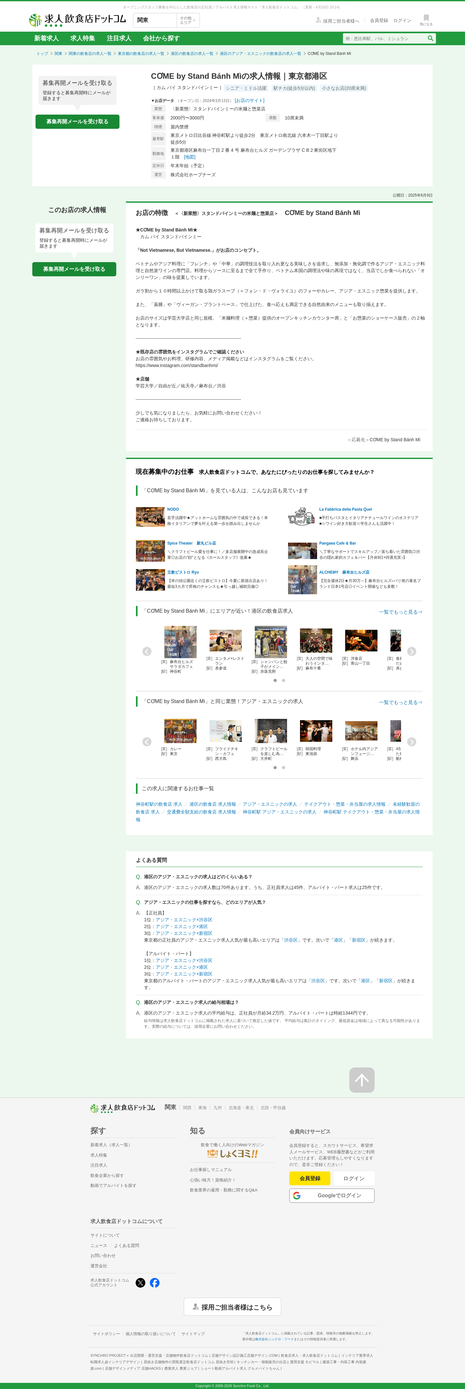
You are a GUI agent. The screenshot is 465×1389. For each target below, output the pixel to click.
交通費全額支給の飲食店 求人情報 (201, 811)
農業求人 (180, 1368)
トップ (42, 53)
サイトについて (105, 1235)
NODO (173, 509)
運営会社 (98, 1265)
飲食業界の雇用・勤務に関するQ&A (223, 1190)
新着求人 (46, 38)
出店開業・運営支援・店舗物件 (169, 1355)
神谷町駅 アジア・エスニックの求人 (279, 811)
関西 (187, 1107)
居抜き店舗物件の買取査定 (188, 1362)
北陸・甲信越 (273, 1107)
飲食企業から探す (107, 1175)
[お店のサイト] (249, 100)
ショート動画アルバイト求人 (240, 1368)
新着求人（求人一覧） (111, 1144)
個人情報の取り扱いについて (151, 1334)
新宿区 (359, 940)
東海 (202, 1107)
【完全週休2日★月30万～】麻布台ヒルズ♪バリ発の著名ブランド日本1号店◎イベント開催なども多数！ (370, 583)
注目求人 (119, 38)
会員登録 (310, 1178)
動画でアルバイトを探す (113, 1185)
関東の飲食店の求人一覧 (90, 53)
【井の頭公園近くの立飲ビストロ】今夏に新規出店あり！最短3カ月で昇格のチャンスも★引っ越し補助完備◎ (217, 583)
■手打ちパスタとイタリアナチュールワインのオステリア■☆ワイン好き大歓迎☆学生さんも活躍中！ (368, 521)
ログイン (354, 1178)
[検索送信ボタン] (430, 38)
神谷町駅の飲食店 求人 (159, 804)
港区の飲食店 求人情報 (213, 804)
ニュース (98, 1245)
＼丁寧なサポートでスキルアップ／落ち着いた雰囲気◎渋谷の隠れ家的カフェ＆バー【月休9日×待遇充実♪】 (369, 554)
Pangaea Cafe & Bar (337, 543)
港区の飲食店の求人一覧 (192, 53)
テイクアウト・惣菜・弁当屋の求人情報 (345, 804)
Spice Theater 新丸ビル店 (191, 543)
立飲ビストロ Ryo (183, 572)
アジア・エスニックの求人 (270, 804)
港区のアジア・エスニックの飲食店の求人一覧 (260, 53)
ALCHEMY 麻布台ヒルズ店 (344, 572)
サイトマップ (193, 1334)
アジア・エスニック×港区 (182, 926)
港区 (338, 940)
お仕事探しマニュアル (211, 1169)
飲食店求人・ (309, 1355)
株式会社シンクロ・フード (274, 1339)
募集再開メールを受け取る (77, 121)
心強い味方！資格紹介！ (213, 1180)
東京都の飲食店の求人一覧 (141, 53)
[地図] (190, 156)
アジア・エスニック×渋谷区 (184, 919)
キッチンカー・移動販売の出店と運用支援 (278, 1362)
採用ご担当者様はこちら (237, 1306)
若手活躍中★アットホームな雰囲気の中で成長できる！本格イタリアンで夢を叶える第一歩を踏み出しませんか (217, 521)
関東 (58, 53)
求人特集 (82, 38)
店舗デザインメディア (133, 1368)
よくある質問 (126, 1245)
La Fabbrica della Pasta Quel (345, 509)
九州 (217, 1107)
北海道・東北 (241, 1107)
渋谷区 (291, 940)
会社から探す (161, 38)
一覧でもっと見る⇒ (401, 612)
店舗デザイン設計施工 (245, 1355)
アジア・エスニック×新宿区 (184, 933)
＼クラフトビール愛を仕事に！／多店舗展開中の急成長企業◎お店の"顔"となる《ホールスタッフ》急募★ (217, 554)
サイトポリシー (106, 1334)
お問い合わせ (103, 1255)
